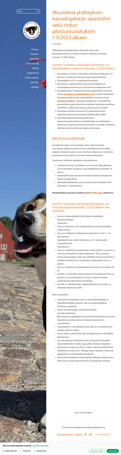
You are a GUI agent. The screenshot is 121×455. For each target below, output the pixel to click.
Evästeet (78, 434)
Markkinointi (40, 451)
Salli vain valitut (96, 451)
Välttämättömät (9, 451)
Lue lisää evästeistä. (40, 446)
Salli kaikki (113, 451)
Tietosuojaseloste (64, 434)
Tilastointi (25, 451)
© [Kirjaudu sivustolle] (63, 427)
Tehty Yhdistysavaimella (102, 434)
